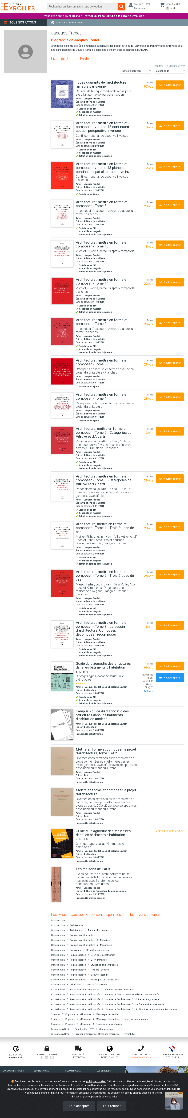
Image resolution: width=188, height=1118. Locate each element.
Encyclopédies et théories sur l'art (143, 994)
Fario (86, 775)
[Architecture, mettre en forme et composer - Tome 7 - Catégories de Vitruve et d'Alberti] (62, 440)
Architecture (76, 925)
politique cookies (95, 1081)
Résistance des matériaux (109, 1024)
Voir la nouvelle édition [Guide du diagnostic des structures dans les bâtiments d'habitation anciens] (169, 831)
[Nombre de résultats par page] (169, 70)
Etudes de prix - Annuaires (104, 964)
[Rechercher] (82, 6)
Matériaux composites (136, 1019)
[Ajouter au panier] (170, 84)
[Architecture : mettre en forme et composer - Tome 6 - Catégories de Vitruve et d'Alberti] (62, 488)
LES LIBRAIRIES (41, 1071)
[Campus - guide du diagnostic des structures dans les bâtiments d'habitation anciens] (62, 724)
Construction (106, 1029)
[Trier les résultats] (135, 70)
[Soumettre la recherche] (121, 6)
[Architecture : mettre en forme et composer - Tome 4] (62, 405)
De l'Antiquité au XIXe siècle (149, 1004)
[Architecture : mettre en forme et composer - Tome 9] (62, 331)
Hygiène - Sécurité (100, 969)
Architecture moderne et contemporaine (156, 1009)
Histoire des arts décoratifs (119, 989)
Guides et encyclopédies (148, 999)
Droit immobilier (99, 959)
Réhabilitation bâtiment (98, 950)
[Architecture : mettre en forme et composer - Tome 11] (62, 291)
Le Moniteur (90, 690)
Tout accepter (79, 1106)
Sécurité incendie (100, 974)
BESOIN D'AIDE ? (73, 1071)
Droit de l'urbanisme (96, 984)
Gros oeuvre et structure (82, 935)
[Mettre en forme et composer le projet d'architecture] (62, 802)
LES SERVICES (104, 1071)
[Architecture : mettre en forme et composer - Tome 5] (62, 371)
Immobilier (130, 1033)
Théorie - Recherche (98, 930)
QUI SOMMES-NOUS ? (13, 1071)
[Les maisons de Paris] (62, 884)
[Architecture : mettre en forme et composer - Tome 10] (62, 253)
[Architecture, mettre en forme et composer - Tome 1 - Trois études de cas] (62, 535)
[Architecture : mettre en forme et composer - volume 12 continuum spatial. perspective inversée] (62, 134)
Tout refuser (112, 1106)
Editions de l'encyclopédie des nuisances (105, 891)
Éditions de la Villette (94, 102)
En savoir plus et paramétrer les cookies (94, 1096)
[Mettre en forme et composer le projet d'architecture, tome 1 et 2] (62, 761)
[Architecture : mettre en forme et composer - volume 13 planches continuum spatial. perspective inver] (62, 175)
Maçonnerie (106, 945)
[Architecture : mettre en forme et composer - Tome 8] (62, 213)
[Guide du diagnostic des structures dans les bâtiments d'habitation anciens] (62, 676)
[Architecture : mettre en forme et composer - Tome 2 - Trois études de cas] (62, 583)
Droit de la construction (103, 954)
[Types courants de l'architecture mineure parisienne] (62, 94)
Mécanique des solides (107, 1014)
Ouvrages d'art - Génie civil (105, 979)
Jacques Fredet (92, 99)
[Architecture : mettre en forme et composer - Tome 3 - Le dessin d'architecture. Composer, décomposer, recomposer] (62, 634)
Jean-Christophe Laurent (114, 687)
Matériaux (105, 940)
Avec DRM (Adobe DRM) (148, 684)
